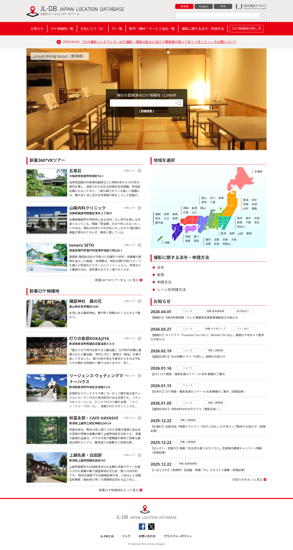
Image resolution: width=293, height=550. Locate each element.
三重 (212, 202)
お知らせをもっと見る (247, 480)
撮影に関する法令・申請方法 (203, 28)
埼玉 (256, 222)
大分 (166, 218)
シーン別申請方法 (171, 289)
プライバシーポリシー (178, 536)
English (203, 6)
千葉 (248, 222)
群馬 (239, 222)
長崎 (175, 214)
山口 (194, 212)
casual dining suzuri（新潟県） (60, 56)
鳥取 (185, 208)
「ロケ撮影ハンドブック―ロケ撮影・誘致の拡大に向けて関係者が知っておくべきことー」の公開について (158, 42)
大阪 (233, 239)
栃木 (248, 218)
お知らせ (37, 28)
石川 (212, 198)
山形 (245, 208)
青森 (245, 200)
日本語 (184, 6)
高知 (196, 241)
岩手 (254, 200)
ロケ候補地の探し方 (246, 28)
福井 (208, 239)
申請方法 (164, 282)
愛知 (204, 202)
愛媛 (187, 241)
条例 (160, 274)
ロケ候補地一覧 (62, 28)
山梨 (240, 233)
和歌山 (227, 244)
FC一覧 (117, 28)
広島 (185, 212)
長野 (232, 233)
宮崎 (175, 218)
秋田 (254, 204)
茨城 (256, 218)
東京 (239, 218)
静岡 (249, 233)
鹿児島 (159, 222)
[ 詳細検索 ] (146, 111)
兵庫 (208, 244)
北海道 (258, 171)
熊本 (158, 218)
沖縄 (166, 242)
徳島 (187, 236)
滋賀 (216, 239)
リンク (126, 536)
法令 (160, 267)
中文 (223, 6)
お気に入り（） (92, 28)
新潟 (223, 233)
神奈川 (241, 227)
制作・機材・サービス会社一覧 (152, 28)
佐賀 (166, 214)
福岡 (158, 214)
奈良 (216, 244)
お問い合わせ (147, 536)
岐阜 (221, 198)
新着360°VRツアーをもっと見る (117, 280)
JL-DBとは (107, 536)
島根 (194, 208)
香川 (196, 236)
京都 (225, 239)
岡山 (203, 208)
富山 (204, 198)
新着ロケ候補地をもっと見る (119, 490)
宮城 (245, 204)
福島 (254, 208)
